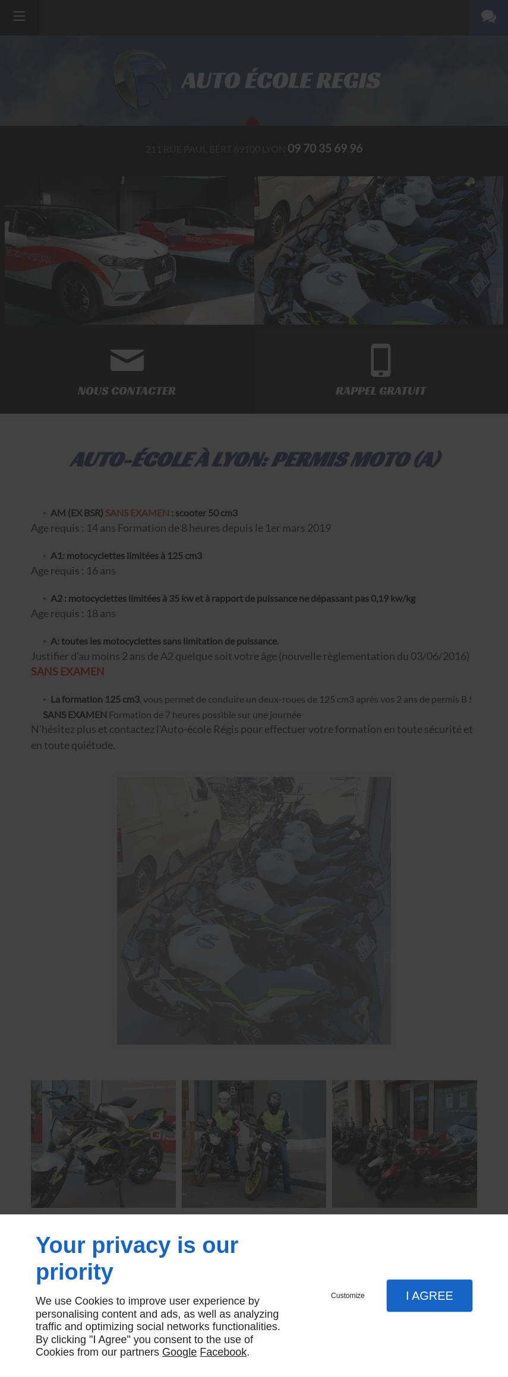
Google (179, 1352)
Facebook (223, 1352)
